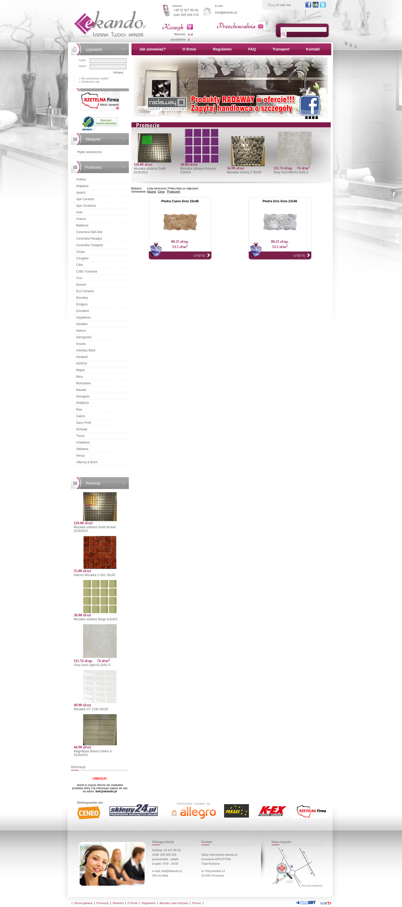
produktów (178, 39)
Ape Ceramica (86, 206)
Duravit (81, 284)
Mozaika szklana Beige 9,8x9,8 (95, 619)
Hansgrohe (84, 337)
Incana (81, 344)
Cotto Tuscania (86, 271)
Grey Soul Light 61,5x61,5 (92, 665)
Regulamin (222, 49)
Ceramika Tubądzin (89, 245)
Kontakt (313, 49)
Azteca (81, 219)
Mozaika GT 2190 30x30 (91, 709)
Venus (80, 455)
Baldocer (82, 225)
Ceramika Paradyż (89, 238)
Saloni (80, 416)
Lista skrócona (156, 188)
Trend (80, 436)
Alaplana (82, 186)
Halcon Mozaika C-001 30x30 (94, 575)
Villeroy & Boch (87, 462)
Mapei (80, 370)
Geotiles (82, 324)
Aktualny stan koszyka (173, 903)
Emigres (82, 304)
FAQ (252, 49)
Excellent (82, 311)
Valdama (82, 449)
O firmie (189, 49)
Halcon (81, 330)
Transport (280, 49)
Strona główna (83, 903)
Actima (81, 179)
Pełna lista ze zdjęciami (183, 188)
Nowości (118, 903)
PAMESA (82, 403)
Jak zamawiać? (152, 49)
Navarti (81, 390)
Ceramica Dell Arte (89, 232)
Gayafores (83, 317)
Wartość (180, 34)
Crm (79, 278)
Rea (79, 409)
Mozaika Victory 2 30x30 (244, 172)
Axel (79, 212)
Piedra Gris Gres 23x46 (280, 201)
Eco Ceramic (85, 291)
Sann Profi (83, 423)
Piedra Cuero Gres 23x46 (180, 201)
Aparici (81, 192)
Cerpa (80, 252)
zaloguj (118, 72)
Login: (83, 60)
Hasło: (82, 66)
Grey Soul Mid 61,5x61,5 (291, 172)
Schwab (82, 429)
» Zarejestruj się (89, 81)
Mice (79, 377)
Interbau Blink (85, 350)
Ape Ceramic (85, 199)
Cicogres (82, 258)
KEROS (81, 363)
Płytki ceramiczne (89, 152)
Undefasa (83, 442)
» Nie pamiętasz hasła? (94, 78)
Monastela (83, 383)
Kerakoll (82, 357)
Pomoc (196, 903)
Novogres (83, 396)
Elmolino (82, 298)
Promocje (102, 903)
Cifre (79, 265)
